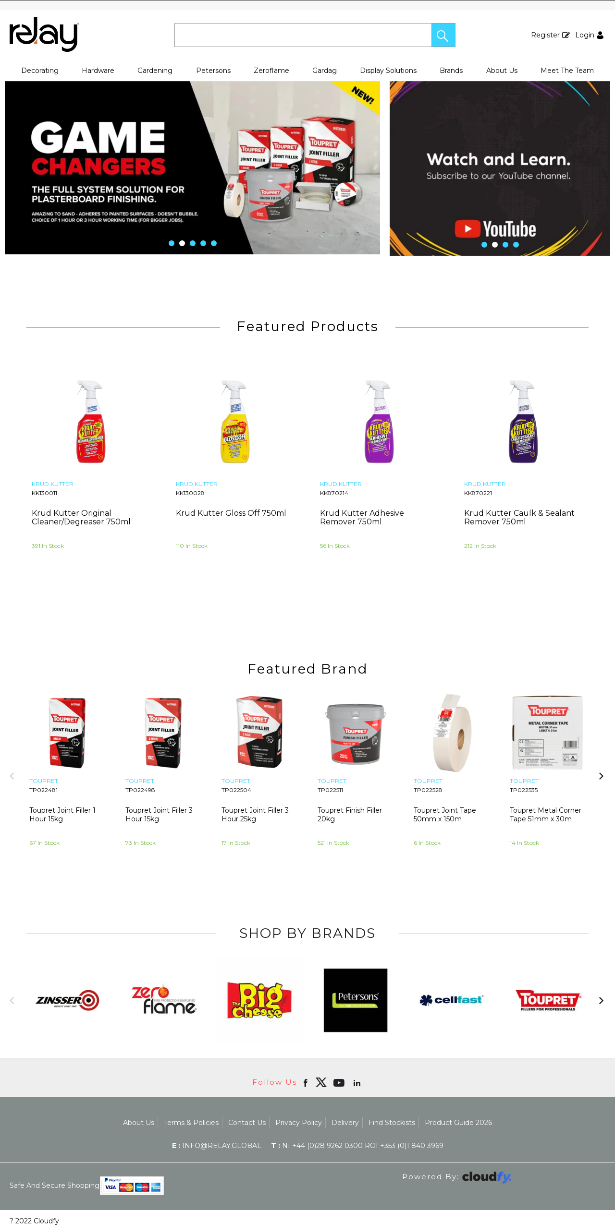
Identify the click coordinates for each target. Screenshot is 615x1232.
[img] (321, 1082)
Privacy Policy (298, 1122)
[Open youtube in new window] (339, 1082)
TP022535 (524, 790)
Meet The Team (567, 70)
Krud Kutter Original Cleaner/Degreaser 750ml (81, 517)
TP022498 (140, 790)
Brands (451, 70)
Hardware (98, 70)
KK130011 (44, 493)
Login (584, 35)
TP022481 (43, 790)
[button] (443, 35)
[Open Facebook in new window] (306, 1082)
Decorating (40, 70)
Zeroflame (271, 70)
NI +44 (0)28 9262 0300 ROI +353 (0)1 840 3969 (357, 1145)
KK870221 (478, 493)
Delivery (345, 1122)
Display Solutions (388, 70)
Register (545, 35)
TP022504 (236, 790)
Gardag (324, 70)
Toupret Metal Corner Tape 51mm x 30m (545, 814)
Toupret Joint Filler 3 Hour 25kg (255, 814)
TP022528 (428, 790)
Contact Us (247, 1122)
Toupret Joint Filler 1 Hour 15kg (62, 814)
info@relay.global (216, 1145)
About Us (501, 70)
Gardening (154, 70)
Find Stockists (392, 1122)
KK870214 (334, 493)
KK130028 (190, 493)
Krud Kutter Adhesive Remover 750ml (362, 517)
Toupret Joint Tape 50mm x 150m (445, 814)
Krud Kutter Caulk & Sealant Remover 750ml (519, 517)
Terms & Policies (191, 1122)
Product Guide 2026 (458, 1122)
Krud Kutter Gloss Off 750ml (231, 513)
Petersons (213, 70)
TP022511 (330, 790)
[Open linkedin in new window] (358, 1082)
